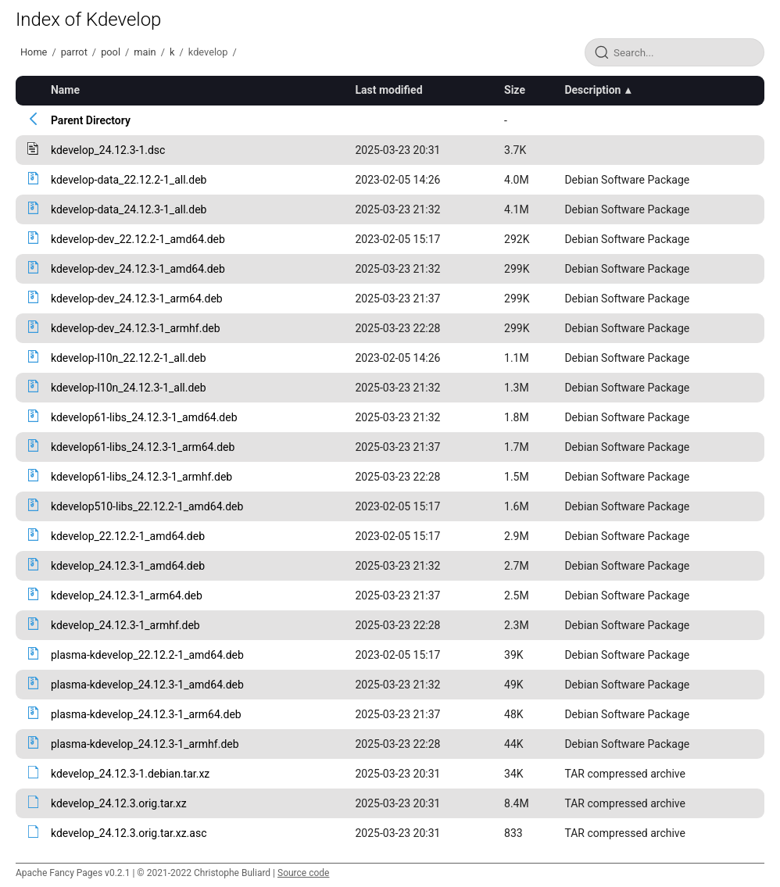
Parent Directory (91, 120)
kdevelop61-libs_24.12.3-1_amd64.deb (144, 417)
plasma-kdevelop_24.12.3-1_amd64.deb (147, 684)
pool (110, 52)
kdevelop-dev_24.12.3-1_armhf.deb (135, 328)
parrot (74, 52)
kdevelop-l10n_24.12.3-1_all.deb (128, 387)
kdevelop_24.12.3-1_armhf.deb (125, 625)
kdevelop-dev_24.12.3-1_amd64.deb (138, 269)
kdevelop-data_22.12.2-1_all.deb (129, 179)
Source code (303, 872)
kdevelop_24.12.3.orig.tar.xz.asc (129, 833)
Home (33, 52)
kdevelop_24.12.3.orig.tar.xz (119, 803)
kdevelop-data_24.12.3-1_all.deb (129, 209)
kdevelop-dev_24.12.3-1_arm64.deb (137, 298)
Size (514, 90)
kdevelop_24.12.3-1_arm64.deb (126, 595)
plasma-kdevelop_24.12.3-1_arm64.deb (146, 714)
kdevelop (208, 52)
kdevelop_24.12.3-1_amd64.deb (128, 566)
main (145, 52)
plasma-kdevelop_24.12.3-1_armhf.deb (145, 744)
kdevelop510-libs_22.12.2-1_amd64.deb (147, 506)
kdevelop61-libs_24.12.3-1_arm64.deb (142, 447)
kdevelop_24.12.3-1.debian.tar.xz (130, 773)
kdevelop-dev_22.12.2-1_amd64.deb (138, 239)
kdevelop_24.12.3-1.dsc (108, 150)
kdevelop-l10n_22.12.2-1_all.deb (128, 358)
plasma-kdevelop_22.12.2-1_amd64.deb (147, 655)
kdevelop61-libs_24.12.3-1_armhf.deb (141, 476)
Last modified (388, 90)
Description (592, 90)
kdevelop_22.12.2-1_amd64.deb (128, 536)
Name (65, 90)
